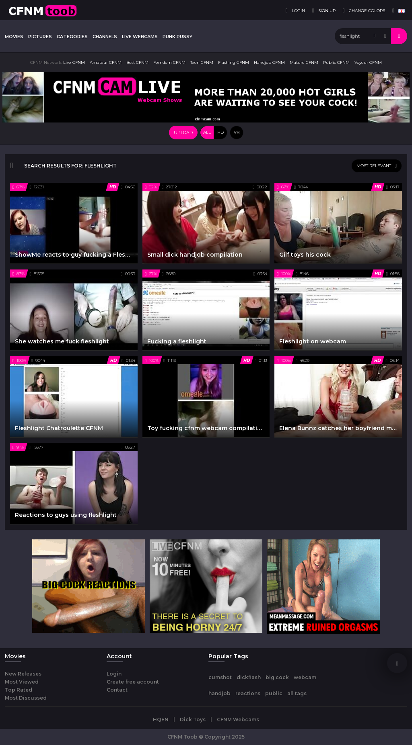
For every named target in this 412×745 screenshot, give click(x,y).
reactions (247, 693)
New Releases (23, 674)
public (273, 693)
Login (114, 674)
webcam (305, 677)
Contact (117, 690)
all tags (297, 693)
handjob (219, 693)
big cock (277, 677)
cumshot (220, 677)
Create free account (133, 682)
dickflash (249, 677)
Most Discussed (26, 698)
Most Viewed (22, 682)
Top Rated (18, 690)
